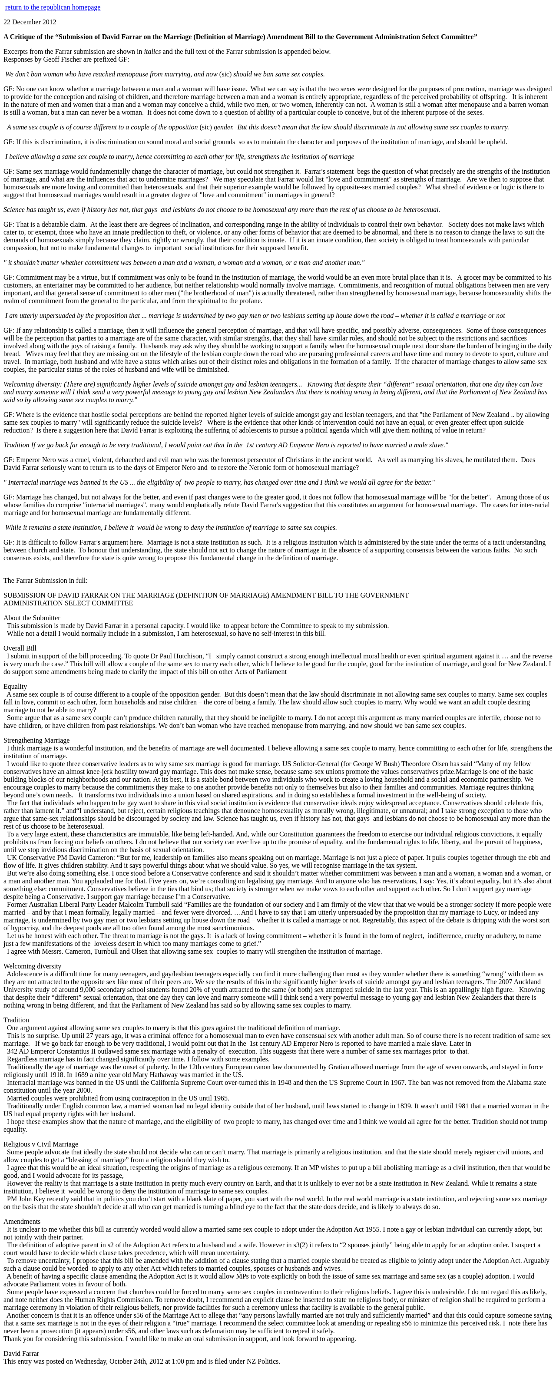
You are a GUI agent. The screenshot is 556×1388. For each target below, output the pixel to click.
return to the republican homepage (52, 7)
